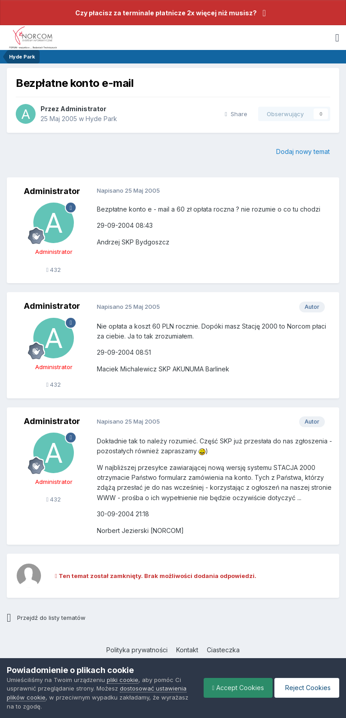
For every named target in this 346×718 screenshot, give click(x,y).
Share (236, 113)
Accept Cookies (236, 687)
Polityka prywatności (137, 650)
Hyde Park (101, 118)
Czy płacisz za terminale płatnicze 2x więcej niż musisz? (166, 13)
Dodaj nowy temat (303, 151)
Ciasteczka (223, 650)
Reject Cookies (306, 687)
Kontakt (187, 650)
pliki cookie (122, 679)
